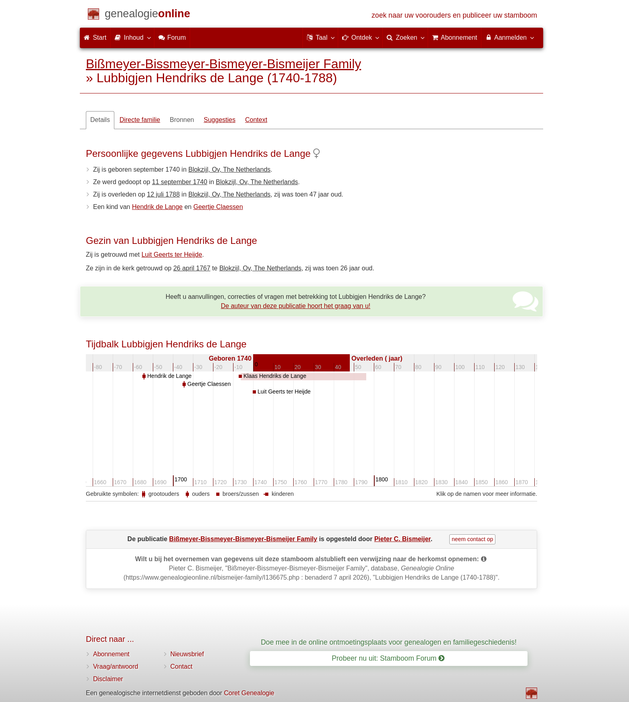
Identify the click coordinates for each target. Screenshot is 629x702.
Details (100, 119)
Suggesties (219, 119)
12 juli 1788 (163, 194)
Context (256, 119)
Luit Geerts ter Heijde (172, 254)
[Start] (147, 15)
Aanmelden (509, 37)
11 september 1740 (179, 182)
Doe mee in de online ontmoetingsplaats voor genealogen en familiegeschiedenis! (389, 642)
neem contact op (472, 539)
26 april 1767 (192, 268)
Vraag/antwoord (115, 666)
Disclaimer (108, 679)
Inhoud (132, 37)
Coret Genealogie (249, 693)
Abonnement (111, 654)
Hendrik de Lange (157, 206)
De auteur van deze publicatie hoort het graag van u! (296, 305)
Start (95, 37)
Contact (181, 666)
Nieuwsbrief (187, 654)
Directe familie (140, 119)
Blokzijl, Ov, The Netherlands (229, 169)
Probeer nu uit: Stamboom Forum (388, 658)
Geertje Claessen (218, 206)
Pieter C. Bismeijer (402, 539)
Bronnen (182, 119)
